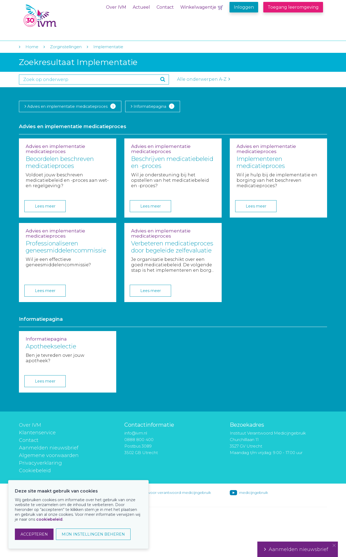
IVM (56, 16)
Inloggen (244, 7)
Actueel (141, 7)
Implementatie (108, 46)
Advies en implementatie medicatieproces (70, 106)
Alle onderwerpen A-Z (203, 79)
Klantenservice (37, 433)
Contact (165, 7)
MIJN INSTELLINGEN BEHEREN (93, 534)
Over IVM (116, 7)
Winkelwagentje (198, 7)
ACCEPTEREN (34, 534)
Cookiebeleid (35, 471)
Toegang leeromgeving (293, 7)
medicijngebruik (253, 492)
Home (31, 46)
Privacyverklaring (40, 463)
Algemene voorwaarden (49, 455)
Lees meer (45, 206)
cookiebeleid (49, 519)
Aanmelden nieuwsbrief (48, 448)
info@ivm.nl (135, 433)
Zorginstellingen (66, 46)
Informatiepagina (152, 106)
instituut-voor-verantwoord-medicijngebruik (172, 492)
